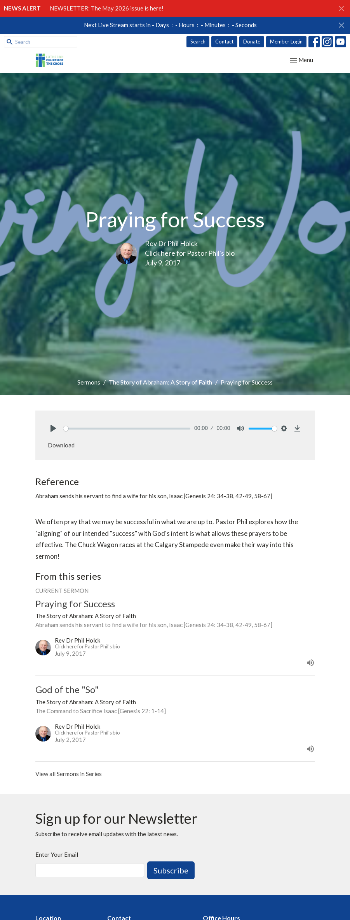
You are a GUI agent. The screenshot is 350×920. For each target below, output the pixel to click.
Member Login (286, 41)
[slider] (127, 428)
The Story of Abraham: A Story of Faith (160, 382)
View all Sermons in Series (68, 773)
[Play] (53, 428)
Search (197, 41)
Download (61, 445)
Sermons (88, 382)
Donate (251, 41)
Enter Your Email (56, 854)
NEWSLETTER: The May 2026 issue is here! (107, 8)
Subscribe (170, 870)
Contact (224, 41)
